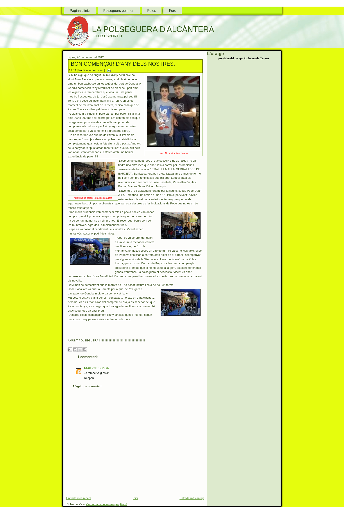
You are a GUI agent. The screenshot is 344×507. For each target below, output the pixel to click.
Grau (87, 368)
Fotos (151, 11)
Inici (135, 498)
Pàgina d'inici (80, 11)
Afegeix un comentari (87, 386)
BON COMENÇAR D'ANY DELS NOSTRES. (123, 64)
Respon (89, 378)
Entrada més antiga (191, 498)
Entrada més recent (78, 498)
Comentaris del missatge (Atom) (106, 504)
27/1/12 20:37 (100, 368)
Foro (172, 11)
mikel (100, 70)
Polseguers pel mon (118, 11)
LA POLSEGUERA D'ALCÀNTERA (153, 29)
